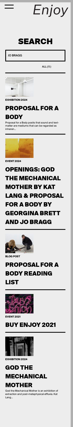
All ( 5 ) (46, 66)
